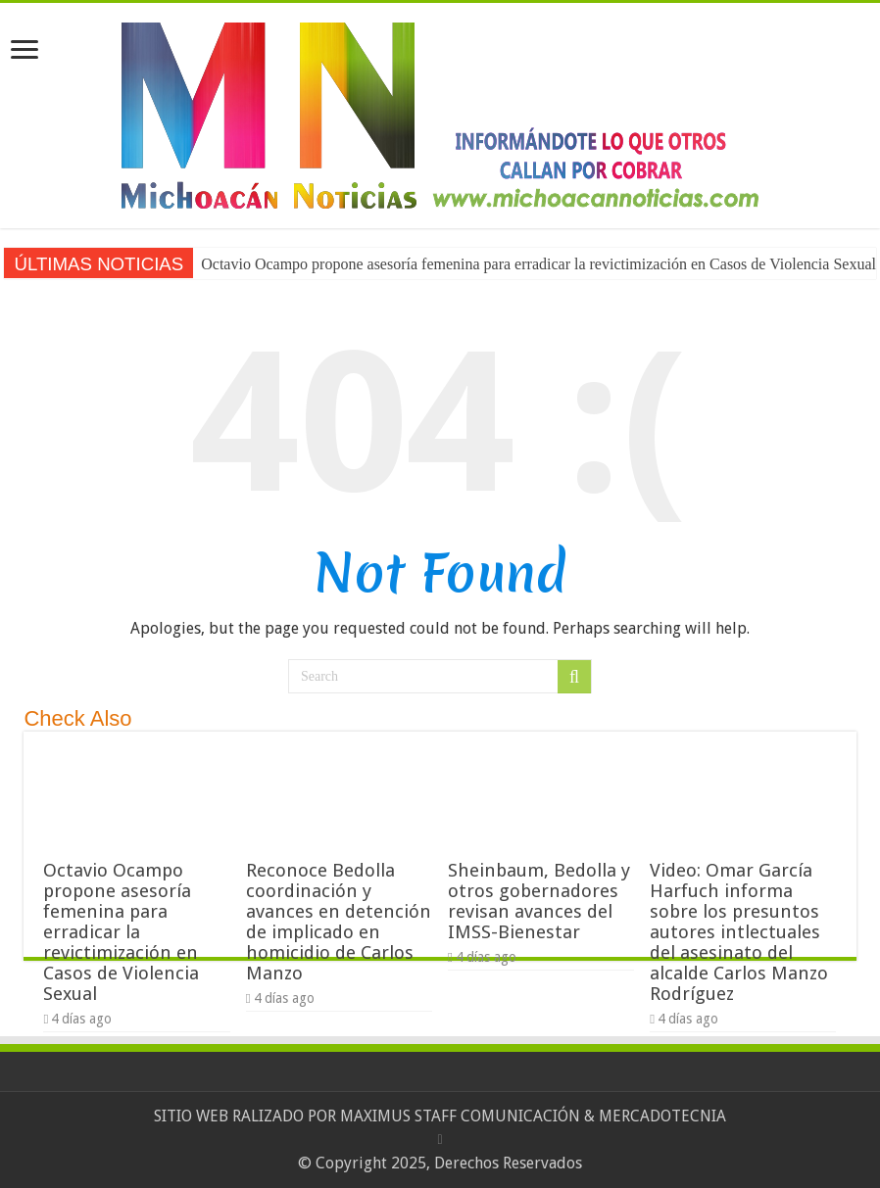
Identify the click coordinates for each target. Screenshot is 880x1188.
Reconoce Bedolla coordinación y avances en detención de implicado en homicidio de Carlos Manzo (338, 921)
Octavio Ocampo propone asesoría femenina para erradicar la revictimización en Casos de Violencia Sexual (121, 932)
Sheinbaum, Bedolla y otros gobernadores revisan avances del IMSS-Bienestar (539, 901)
